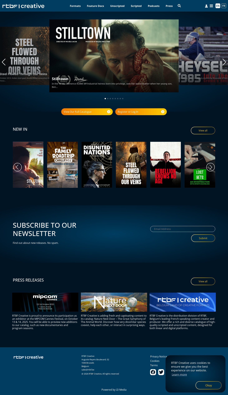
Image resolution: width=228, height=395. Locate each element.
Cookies (154, 361)
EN (217, 6)
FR (223, 6)
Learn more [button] (179, 374)
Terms (154, 365)
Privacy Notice (158, 356)
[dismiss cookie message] (209, 385)
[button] (4, 62)
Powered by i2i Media (114, 389)
